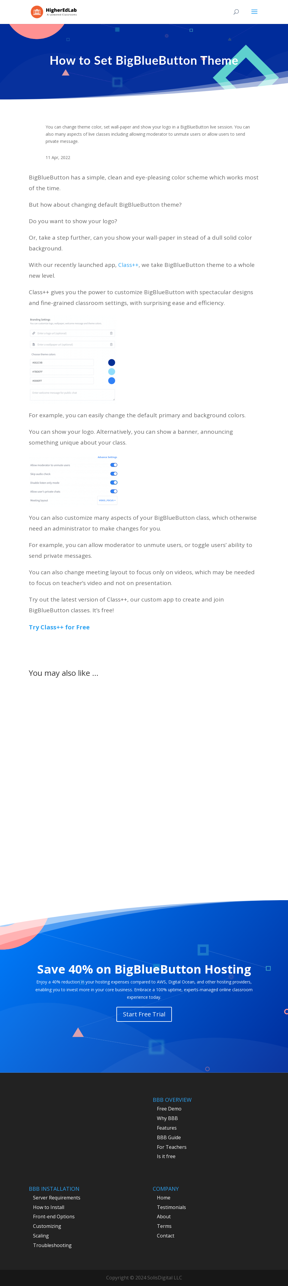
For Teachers (172, 1147)
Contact (165, 1235)
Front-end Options (54, 1216)
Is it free (166, 1156)
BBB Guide (169, 1137)
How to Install (48, 1207)
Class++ (128, 265)
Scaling (41, 1235)
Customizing (47, 1226)
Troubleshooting (52, 1245)
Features (167, 1128)
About (164, 1216)
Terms (164, 1226)
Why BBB (167, 1118)
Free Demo (169, 1108)
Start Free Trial (144, 1014)
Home (163, 1197)
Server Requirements (56, 1197)
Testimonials (171, 1207)
